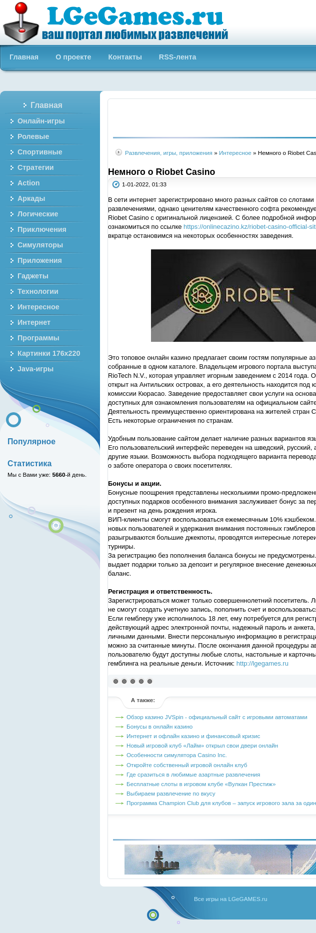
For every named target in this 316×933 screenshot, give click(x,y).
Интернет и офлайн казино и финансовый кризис (193, 736)
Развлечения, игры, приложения (168, 152)
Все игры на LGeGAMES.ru (230, 899)
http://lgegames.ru (262, 663)
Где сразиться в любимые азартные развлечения (193, 774)
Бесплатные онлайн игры (121, 22)
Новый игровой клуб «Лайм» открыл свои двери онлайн (202, 745)
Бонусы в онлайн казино (159, 726)
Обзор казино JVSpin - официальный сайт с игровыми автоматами (217, 717)
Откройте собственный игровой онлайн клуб (186, 765)
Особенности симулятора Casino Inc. (176, 755)
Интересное (235, 152)
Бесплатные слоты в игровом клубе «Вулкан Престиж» (201, 784)
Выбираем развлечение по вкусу (171, 793)
